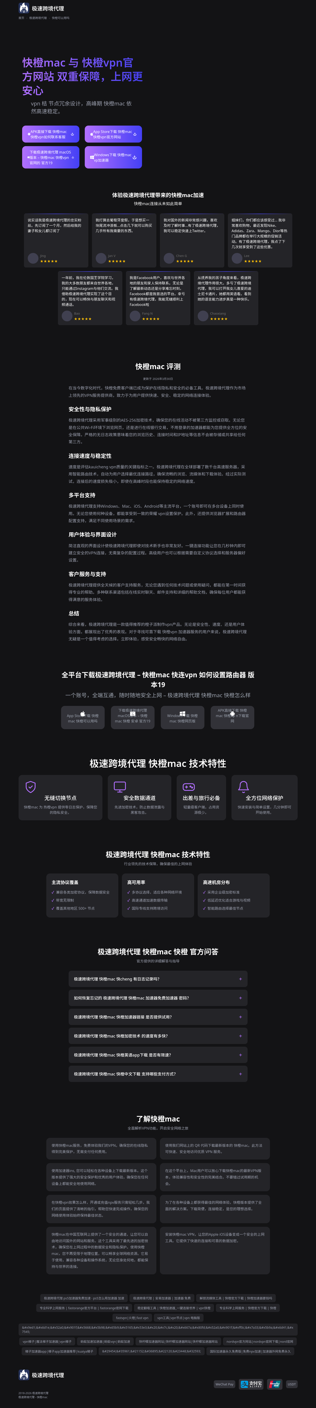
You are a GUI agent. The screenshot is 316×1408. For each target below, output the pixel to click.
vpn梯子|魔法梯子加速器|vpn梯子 (47, 1341)
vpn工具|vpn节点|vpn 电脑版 (178, 1318)
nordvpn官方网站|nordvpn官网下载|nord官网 (260, 1341)
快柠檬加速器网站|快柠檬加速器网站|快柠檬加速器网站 (178, 1341)
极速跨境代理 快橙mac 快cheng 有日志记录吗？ (117, 979)
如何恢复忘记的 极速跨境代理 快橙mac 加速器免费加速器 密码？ (132, 998)
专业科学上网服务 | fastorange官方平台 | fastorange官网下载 (84, 1308)
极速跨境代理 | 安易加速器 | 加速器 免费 (162, 1298)
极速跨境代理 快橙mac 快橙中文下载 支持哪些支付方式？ (126, 1074)
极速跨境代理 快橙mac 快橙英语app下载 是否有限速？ (123, 1055)
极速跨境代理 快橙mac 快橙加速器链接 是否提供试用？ (124, 1017)
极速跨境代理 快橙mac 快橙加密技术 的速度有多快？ (122, 1036)
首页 (21, 18)
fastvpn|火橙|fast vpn (132, 1318)
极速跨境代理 (38, 18)
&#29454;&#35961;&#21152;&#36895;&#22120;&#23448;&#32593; (151, 1351)
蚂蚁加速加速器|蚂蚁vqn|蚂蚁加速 (105, 1341)
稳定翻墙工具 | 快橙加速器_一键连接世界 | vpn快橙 (174, 1308)
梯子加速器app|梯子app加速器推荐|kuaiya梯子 (59, 1351)
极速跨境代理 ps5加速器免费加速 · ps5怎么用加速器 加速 (84, 1298)
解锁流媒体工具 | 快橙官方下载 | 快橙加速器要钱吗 (236, 1298)
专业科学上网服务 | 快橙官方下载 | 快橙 (247, 1308)
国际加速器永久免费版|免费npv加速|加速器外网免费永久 (250, 1351)
